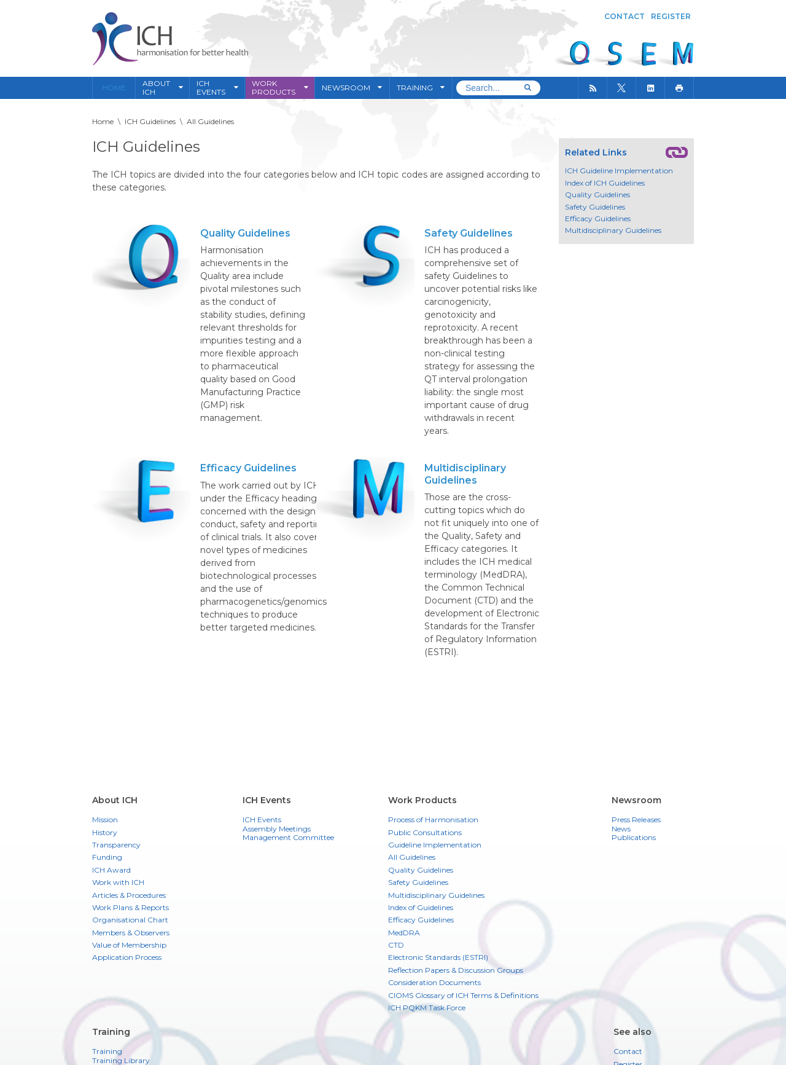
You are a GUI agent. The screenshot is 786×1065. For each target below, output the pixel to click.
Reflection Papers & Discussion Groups (455, 970)
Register (671, 16)
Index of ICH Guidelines (605, 183)
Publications (634, 837)
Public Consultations (425, 832)
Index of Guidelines (420, 907)
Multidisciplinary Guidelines (465, 473)
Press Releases (636, 819)
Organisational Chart (130, 919)
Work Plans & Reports (130, 907)
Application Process (126, 957)
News (621, 829)
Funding (107, 857)
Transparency (116, 844)
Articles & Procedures (129, 895)
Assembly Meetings (277, 829)
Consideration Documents (434, 982)
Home (114, 88)
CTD (396, 944)
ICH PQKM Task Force (426, 1007)
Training (107, 1051)
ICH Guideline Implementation (619, 171)
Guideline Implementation (434, 844)
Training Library (121, 1060)
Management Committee (288, 837)
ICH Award (111, 869)
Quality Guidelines (245, 233)
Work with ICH (118, 882)
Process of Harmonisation (433, 819)
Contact (624, 16)
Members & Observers (130, 932)
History (104, 832)
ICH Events (262, 819)
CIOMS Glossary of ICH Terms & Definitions (463, 995)
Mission (105, 819)
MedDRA (404, 932)
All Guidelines (411, 857)
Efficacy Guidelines (248, 468)
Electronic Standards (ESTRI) (438, 957)
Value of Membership (129, 944)
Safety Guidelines (468, 233)
